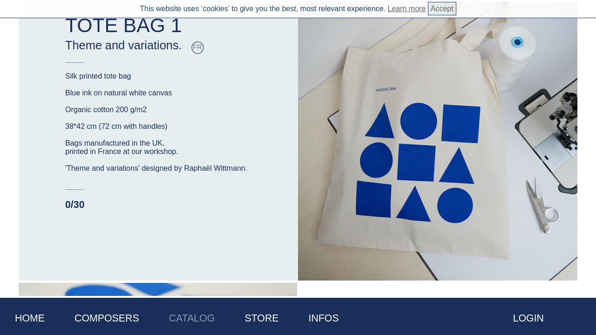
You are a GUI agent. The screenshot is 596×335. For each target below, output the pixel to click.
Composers (106, 318)
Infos (324, 318)
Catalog (192, 318)
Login (528, 318)
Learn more (406, 9)
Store (261, 318)
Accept (442, 9)
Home (30, 318)
